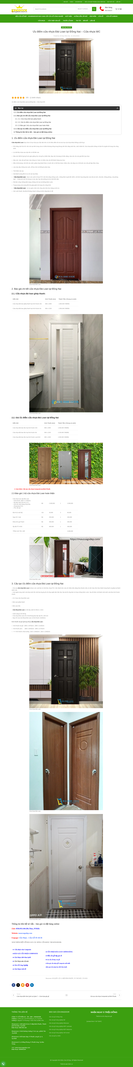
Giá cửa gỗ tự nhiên (55, 1036)
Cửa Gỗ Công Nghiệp (21, 965)
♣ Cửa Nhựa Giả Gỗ (19, 969)
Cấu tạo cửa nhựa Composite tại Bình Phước (36, 489)
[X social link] (18, 985)
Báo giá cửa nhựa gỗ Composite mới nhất (58, 963)
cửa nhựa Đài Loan (37, 621)
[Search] (65, 9)
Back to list (66, 995)
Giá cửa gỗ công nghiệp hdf (57, 1020)
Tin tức (69, 27)
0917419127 (108, 10)
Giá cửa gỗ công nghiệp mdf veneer (59, 1032)
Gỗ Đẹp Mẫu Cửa (65, 36)
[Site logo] (19, 9)
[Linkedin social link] (32, 985)
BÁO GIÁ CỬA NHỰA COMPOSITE (26, 953)
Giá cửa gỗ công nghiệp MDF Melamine (60, 1029)
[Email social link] (23, 985)
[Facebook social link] (13, 985)
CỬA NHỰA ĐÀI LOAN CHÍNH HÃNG (60, 952)
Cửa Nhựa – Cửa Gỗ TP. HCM (30, 938)
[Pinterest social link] (27, 985)
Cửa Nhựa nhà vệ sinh (21, 961)
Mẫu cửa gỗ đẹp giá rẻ (54, 956)
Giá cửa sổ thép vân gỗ (53, 959)
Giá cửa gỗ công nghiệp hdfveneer (59, 1023)
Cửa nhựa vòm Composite (22, 949)
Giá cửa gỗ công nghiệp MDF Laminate (60, 1026)
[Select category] (84, 9)
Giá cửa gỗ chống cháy (55, 1017)
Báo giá (64, 27)
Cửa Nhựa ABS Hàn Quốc (22, 957)
